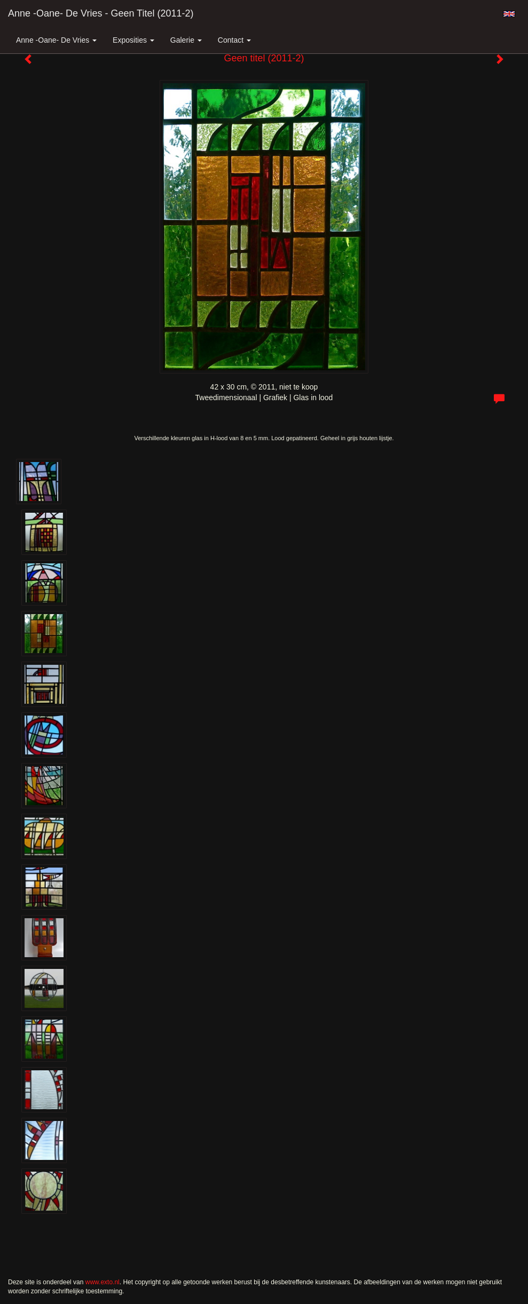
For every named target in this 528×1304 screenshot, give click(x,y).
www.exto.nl (102, 1282)
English (509, 14)
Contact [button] (234, 40)
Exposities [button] (133, 40)
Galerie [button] (186, 40)
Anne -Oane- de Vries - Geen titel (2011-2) (101, 13)
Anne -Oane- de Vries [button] (56, 40)
